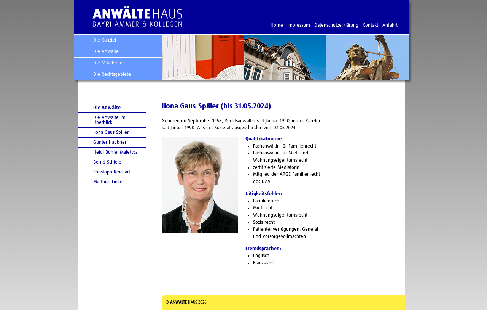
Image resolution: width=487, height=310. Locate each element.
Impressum (298, 25)
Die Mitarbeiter (108, 63)
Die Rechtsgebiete (112, 74)
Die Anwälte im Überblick (109, 120)
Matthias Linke (108, 182)
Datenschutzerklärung (336, 25)
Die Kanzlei (104, 40)
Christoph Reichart (111, 172)
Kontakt (370, 25)
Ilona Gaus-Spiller (111, 132)
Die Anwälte (106, 51)
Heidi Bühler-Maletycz (115, 152)
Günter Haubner (109, 142)
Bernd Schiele (107, 162)
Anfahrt (390, 25)
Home (277, 25)
